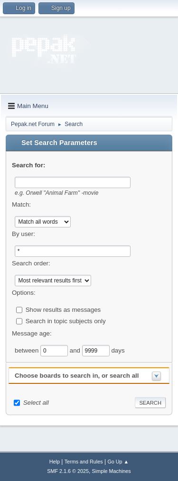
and (76, 350)
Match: (21, 204)
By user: (23, 233)
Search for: (28, 165)
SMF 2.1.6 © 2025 (68, 471)
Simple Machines (111, 471)
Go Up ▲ (118, 461)
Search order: (31, 263)
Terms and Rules (84, 461)
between (27, 350)
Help (54, 461)
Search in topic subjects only (66, 320)
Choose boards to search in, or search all (77, 375)
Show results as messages (63, 309)
